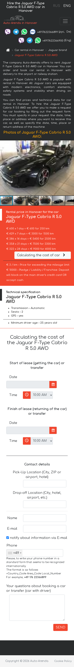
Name (12, 518)
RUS (56, 6)
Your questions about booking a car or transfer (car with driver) (36, 588)
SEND (60, 627)
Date (13, 377)
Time (13, 395)
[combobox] (14, 553)
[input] (28, 384)
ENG (66, 6)
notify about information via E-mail (36, 538)
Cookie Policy (63, 661)
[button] (70, 168)
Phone (12, 545)
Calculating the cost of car (41, 255)
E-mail (12, 528)
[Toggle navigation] (65, 21)
